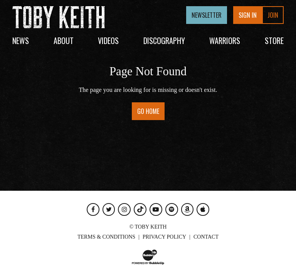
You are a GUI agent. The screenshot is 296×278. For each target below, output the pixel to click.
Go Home (148, 111)
